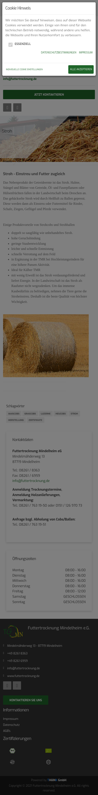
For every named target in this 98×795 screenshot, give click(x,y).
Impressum (86, 52)
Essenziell (23, 44)
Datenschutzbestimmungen (58, 52)
